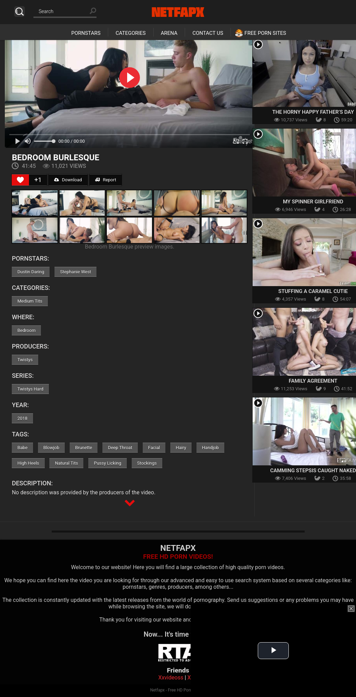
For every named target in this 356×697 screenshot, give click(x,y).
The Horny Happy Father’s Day (313, 112)
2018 (22, 418)
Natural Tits (66, 463)
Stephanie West (75, 271)
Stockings (147, 463)
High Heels (28, 463)
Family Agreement (313, 381)
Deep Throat (120, 447)
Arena (169, 33)
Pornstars (86, 33)
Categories (130, 33)
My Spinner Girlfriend (313, 202)
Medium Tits (29, 301)
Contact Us (207, 33)
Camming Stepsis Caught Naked (313, 470)
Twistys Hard (30, 389)
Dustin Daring (30, 271)
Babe (22, 447)
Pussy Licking (107, 463)
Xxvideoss (170, 677)
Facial (154, 447)
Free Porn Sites (265, 33)
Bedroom (26, 330)
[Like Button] (20, 179)
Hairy (181, 447)
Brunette (83, 447)
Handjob (210, 447)
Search (19, 11)
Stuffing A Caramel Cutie (313, 291)
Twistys (24, 359)
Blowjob (51, 447)
